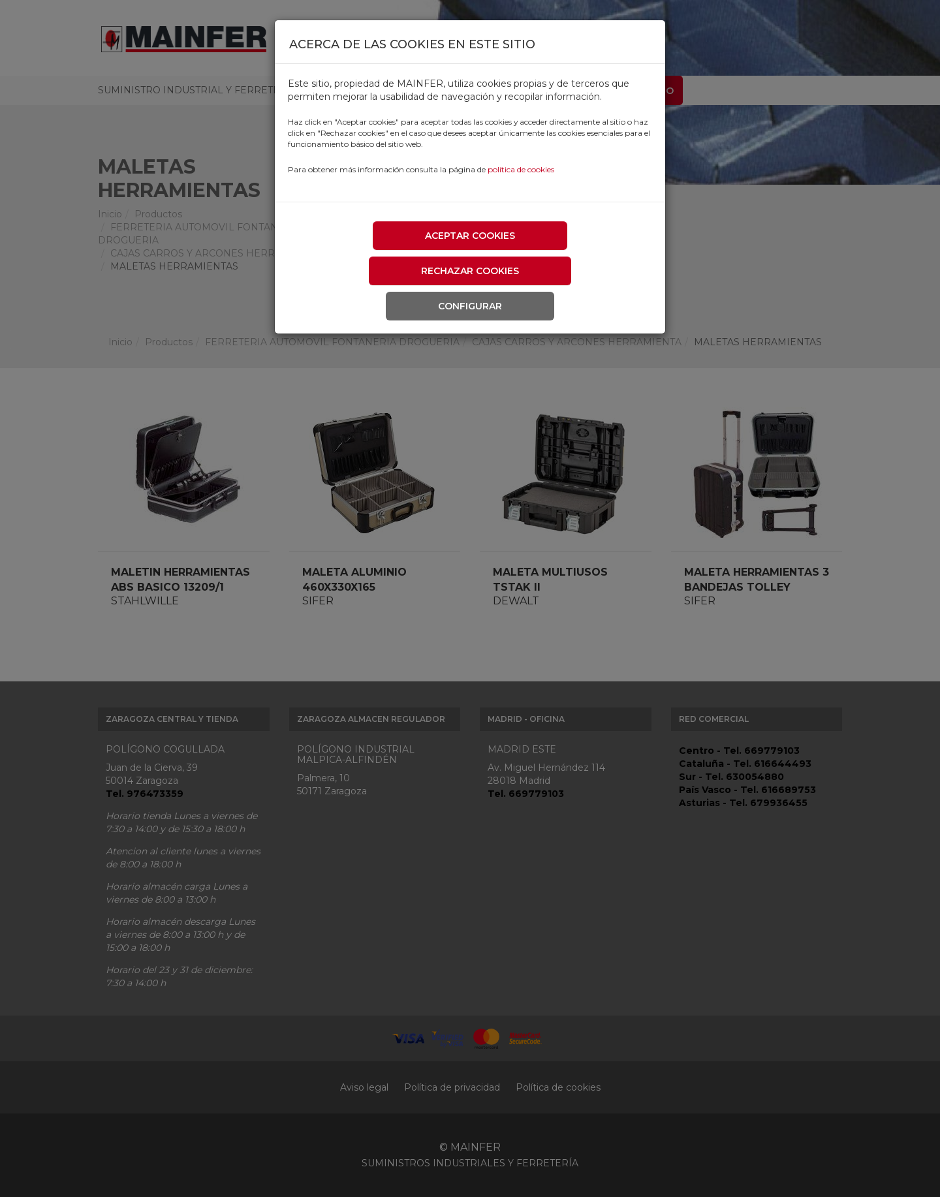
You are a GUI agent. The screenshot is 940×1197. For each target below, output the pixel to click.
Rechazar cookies (470, 271)
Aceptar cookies (470, 235)
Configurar (470, 306)
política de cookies (521, 169)
